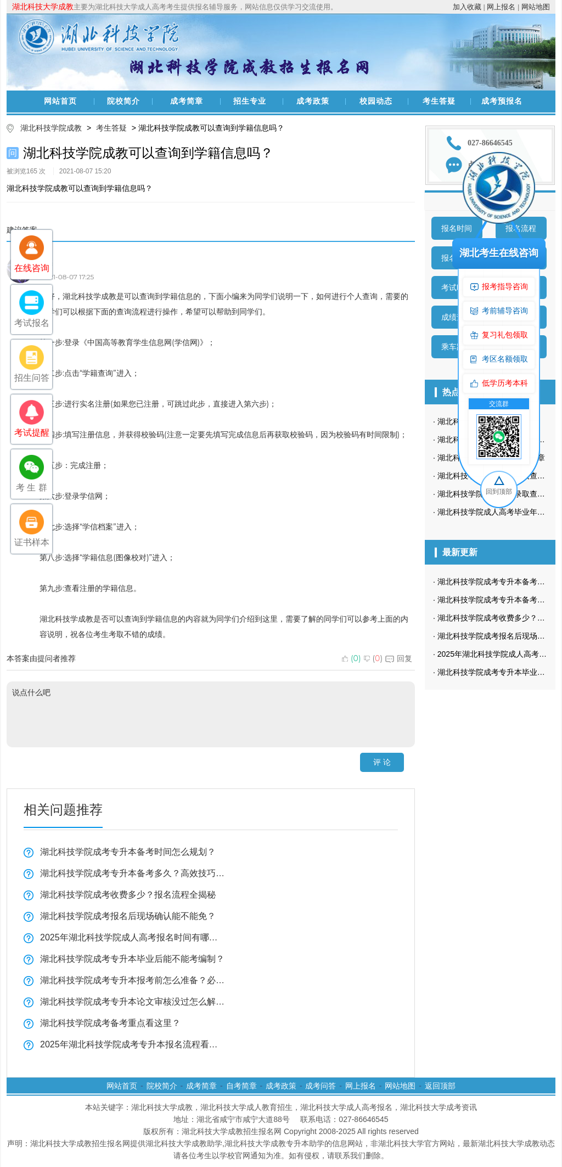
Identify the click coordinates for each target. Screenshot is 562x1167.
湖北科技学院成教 (51, 127)
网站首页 (60, 101)
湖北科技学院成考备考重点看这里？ (110, 1023)
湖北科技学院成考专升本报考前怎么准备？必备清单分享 (133, 980)
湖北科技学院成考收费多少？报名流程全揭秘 (128, 894)
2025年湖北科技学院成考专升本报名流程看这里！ (133, 1044)
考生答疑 (439, 101)
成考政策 (312, 101)
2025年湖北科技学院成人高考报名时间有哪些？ (133, 937)
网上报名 (501, 7)
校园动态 (375, 101)
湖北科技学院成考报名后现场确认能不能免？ (128, 916)
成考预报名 (501, 101)
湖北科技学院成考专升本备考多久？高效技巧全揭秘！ (133, 873)
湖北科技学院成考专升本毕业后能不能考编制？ (132, 958)
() (351, 658)
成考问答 (320, 1085)
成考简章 (186, 101)
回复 (398, 658)
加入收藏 (467, 7)
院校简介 (123, 101)
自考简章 (241, 1085)
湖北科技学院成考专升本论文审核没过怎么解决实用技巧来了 (133, 1001)
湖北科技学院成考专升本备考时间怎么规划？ (128, 851)
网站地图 (535, 7)
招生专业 (249, 101)
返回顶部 (440, 1085)
